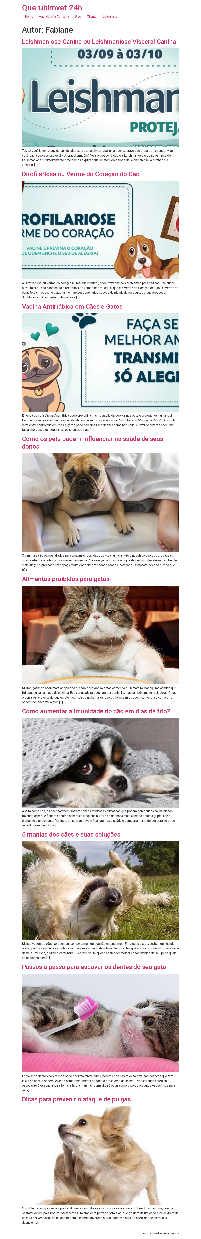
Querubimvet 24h (52, 7)
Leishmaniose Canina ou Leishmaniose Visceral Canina (99, 41)
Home (29, 16)
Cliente (92, 16)
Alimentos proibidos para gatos (66, 579)
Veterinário (109, 16)
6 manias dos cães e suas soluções (71, 834)
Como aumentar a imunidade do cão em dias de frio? (96, 711)
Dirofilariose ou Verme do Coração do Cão (81, 174)
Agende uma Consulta (54, 16)
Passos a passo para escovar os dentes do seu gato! (95, 967)
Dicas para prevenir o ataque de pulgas (76, 1099)
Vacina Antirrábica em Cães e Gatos (72, 306)
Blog (78, 16)
